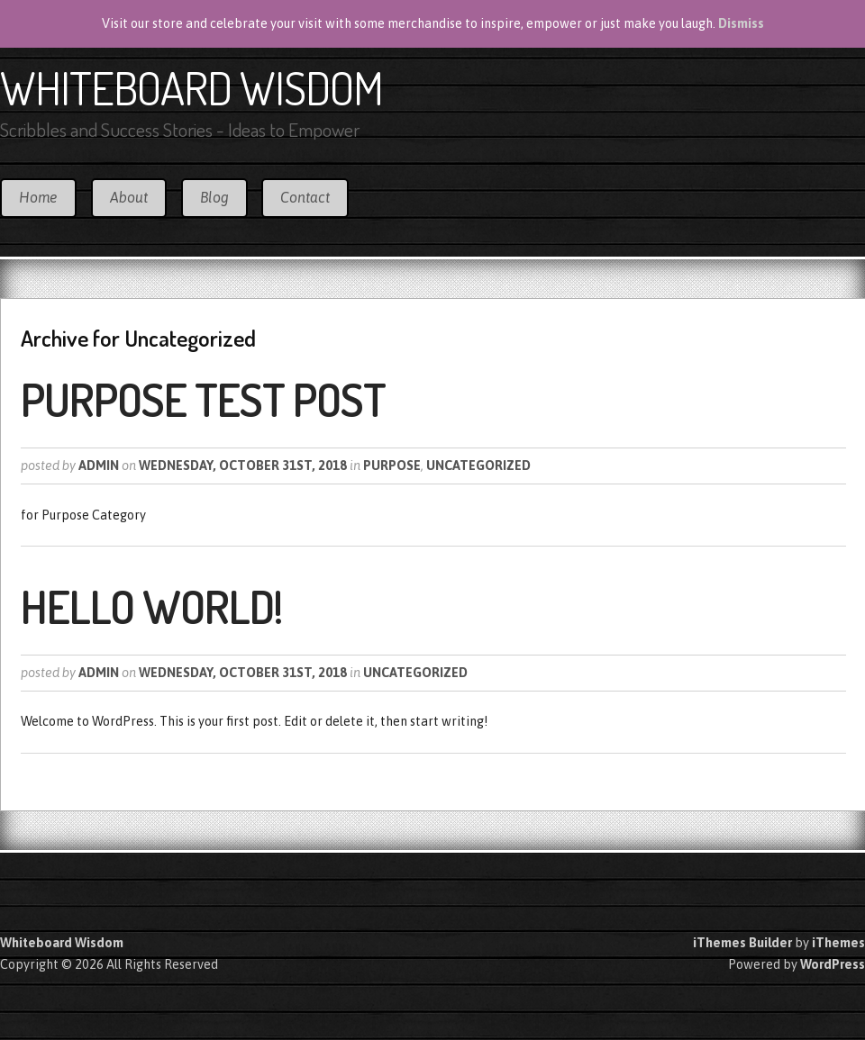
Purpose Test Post (203, 399)
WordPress (832, 964)
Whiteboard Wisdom (191, 87)
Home (38, 197)
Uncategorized (478, 465)
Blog (214, 197)
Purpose (392, 465)
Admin (98, 465)
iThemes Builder (742, 943)
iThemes (838, 943)
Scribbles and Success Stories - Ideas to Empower (180, 129)
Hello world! (151, 606)
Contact (305, 197)
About (129, 197)
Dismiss (741, 23)
